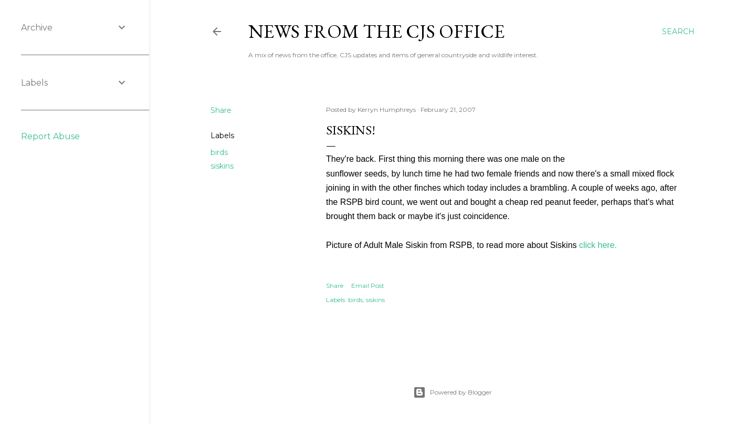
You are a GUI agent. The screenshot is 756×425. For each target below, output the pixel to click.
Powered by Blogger (452, 392)
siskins (222, 166)
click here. (598, 245)
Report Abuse (50, 136)
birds (219, 152)
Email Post (367, 285)
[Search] (678, 31)
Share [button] (221, 110)
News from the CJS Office (376, 31)
